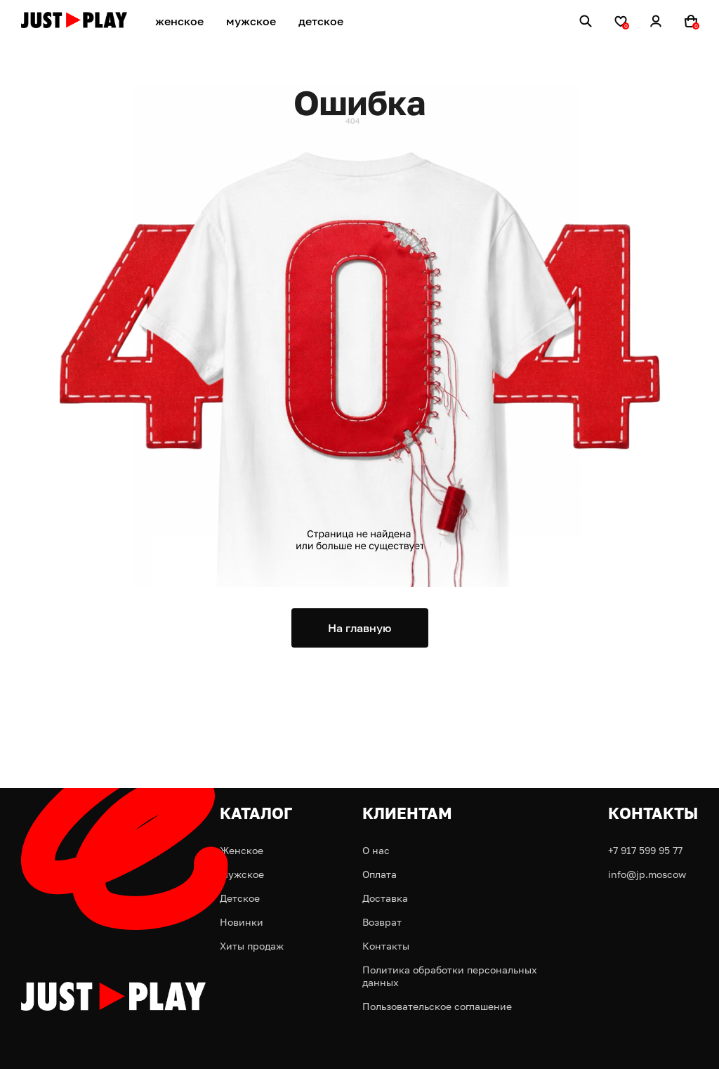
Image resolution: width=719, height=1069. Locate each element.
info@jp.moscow (647, 874)
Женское (241, 850)
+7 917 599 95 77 (645, 850)
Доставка (385, 898)
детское (320, 21)
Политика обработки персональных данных (449, 976)
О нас (376, 850)
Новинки (241, 922)
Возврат (382, 922)
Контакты (385, 946)
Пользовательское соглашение (437, 1006)
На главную (359, 628)
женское (179, 21)
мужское (251, 21)
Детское (240, 898)
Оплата (379, 874)
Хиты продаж (252, 946)
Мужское (242, 874)
